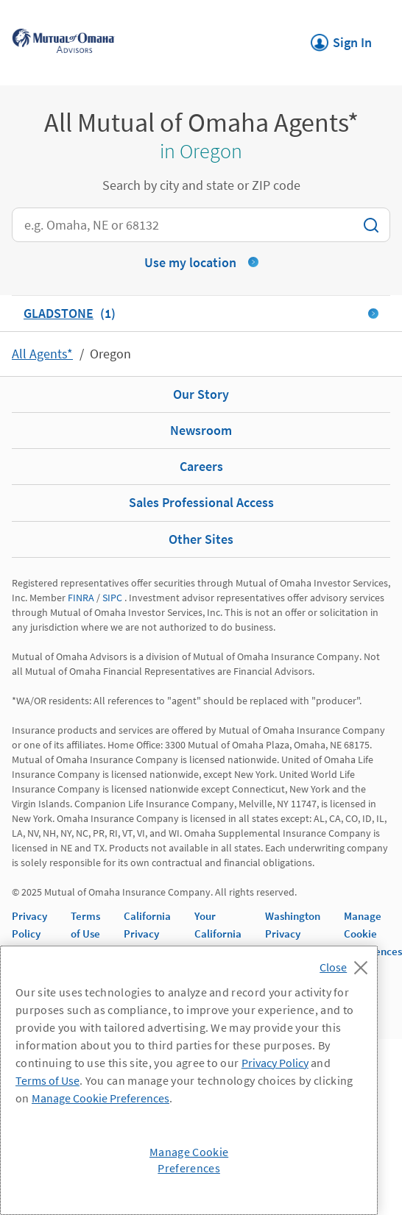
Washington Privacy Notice (292, 933)
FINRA (81, 597)
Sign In (341, 38)
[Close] (347, 963)
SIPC (112, 597)
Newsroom (201, 430)
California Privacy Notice (147, 933)
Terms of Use (47, 1080)
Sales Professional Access (201, 502)
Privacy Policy (274, 1062)
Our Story (201, 394)
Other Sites (201, 539)
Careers (201, 466)
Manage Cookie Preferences (373, 933)
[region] (189, 1080)
